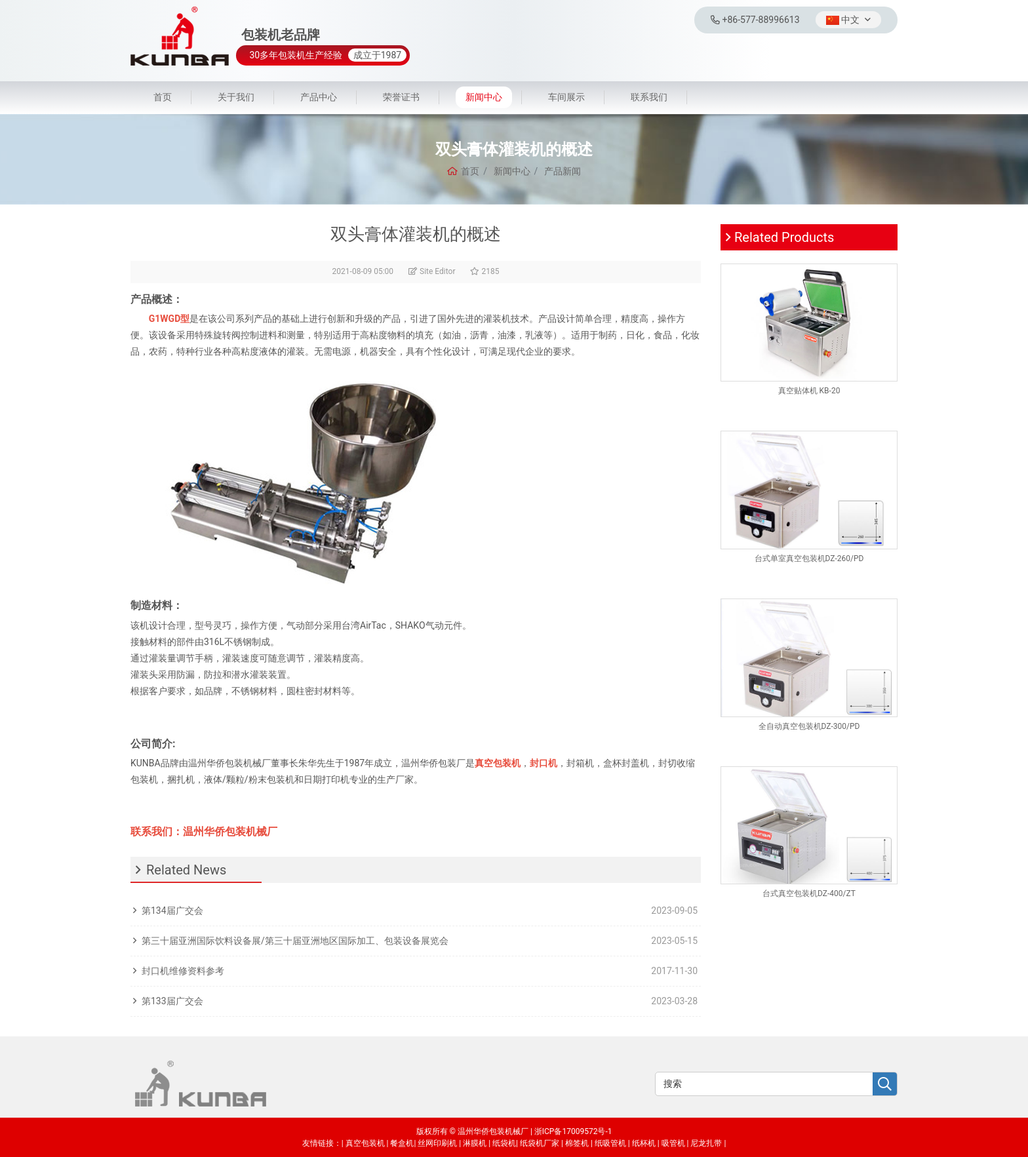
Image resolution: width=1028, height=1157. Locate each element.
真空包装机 (365, 1143)
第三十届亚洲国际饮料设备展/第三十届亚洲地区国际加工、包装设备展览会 (295, 940)
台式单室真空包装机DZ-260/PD (809, 558)
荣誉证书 (401, 97)
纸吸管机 (610, 1143)
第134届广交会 (172, 910)
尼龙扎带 (706, 1143)
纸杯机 (644, 1143)
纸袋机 (504, 1143)
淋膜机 (474, 1143)
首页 (162, 97)
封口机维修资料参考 (183, 971)
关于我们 (236, 97)
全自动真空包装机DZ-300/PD (809, 726)
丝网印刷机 (437, 1143)
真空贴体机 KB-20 (809, 390)
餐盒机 (402, 1143)
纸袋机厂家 (539, 1143)
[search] (885, 1084)
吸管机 (673, 1143)
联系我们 (649, 97)
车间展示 (566, 97)
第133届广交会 (172, 1001)
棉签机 (577, 1143)
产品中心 (318, 97)
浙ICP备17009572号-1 (573, 1131)
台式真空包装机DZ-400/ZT (809, 893)
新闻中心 (483, 97)
